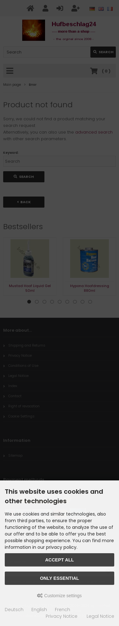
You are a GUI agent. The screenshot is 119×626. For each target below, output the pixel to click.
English (39, 609)
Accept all (59, 559)
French (62, 609)
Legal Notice (100, 616)
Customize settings (59, 595)
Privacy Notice (61, 616)
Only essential (59, 578)
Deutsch (14, 609)
